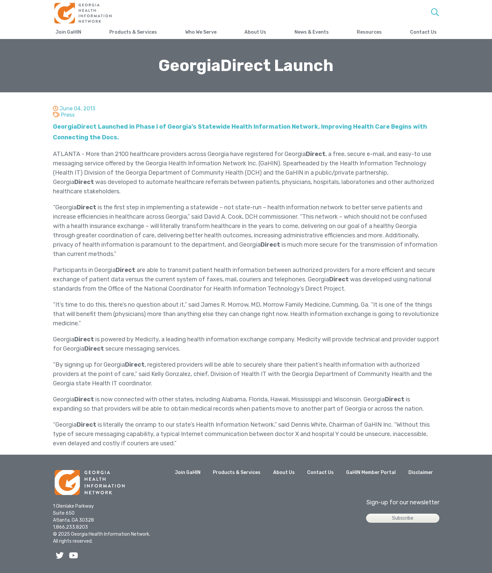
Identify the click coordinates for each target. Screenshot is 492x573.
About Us (255, 32)
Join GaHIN (68, 32)
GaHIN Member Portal (371, 472)
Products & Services (133, 32)
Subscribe (402, 518)
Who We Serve (201, 32)
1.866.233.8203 (70, 527)
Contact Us (423, 32)
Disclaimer (420, 472)
